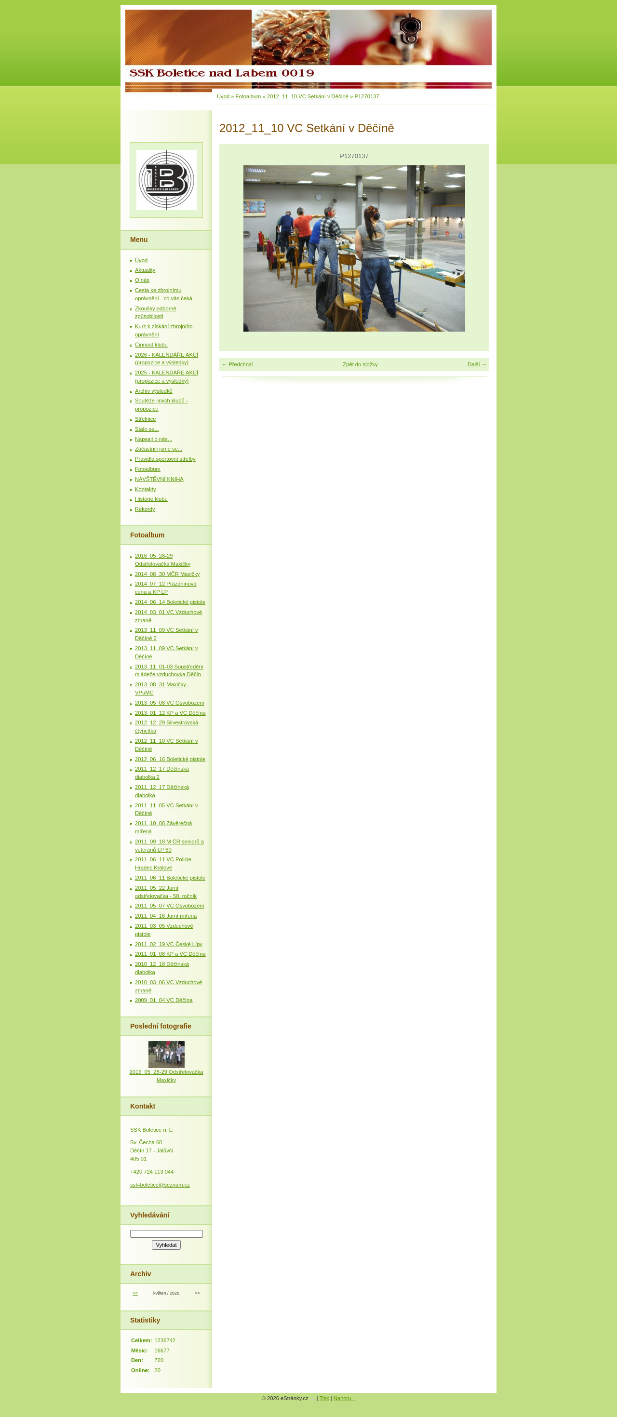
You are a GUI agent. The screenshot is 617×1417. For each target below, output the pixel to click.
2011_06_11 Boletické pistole (170, 878)
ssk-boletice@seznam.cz (160, 1185)
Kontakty (145, 489)
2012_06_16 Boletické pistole (170, 759)
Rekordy (145, 509)
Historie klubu (151, 499)
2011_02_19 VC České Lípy (168, 944)
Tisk (324, 1398)
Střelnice (145, 419)
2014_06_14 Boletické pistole (170, 602)
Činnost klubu (151, 345)
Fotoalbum (248, 96)
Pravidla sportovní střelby (165, 459)
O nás (142, 280)
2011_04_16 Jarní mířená (166, 916)
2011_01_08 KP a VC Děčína (170, 954)
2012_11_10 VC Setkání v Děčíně (308, 96)
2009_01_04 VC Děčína (163, 1000)
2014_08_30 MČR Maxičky (167, 574)
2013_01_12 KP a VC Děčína (170, 713)
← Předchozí (237, 364)
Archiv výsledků (154, 391)
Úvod (223, 96)
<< (135, 1293)
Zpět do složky (360, 364)
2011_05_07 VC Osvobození (169, 906)
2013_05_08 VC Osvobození (169, 703)
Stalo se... (147, 429)
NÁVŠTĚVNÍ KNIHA (159, 479)
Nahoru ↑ (344, 1398)
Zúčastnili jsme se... (158, 449)
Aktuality (145, 270)
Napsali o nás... (153, 439)
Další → (477, 364)
